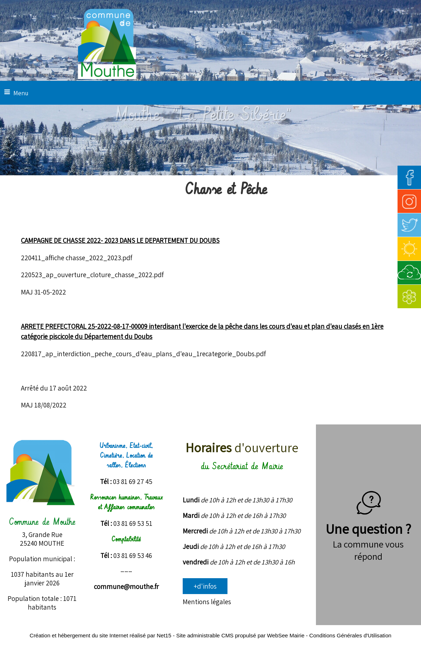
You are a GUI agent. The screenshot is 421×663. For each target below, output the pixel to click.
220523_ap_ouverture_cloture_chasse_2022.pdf (92, 274)
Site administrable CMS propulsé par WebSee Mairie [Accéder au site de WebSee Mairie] (240, 635)
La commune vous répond (368, 550)
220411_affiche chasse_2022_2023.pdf (76, 257)
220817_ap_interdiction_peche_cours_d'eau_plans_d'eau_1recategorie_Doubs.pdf (143, 353)
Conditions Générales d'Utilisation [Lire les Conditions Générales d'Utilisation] (350, 635)
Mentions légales (207, 601)
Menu (21, 93)
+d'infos (205, 586)
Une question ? (368, 520)
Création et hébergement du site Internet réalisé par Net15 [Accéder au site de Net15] (101, 635)
